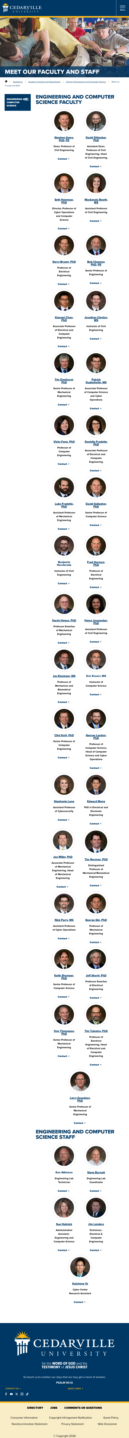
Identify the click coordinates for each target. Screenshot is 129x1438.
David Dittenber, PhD (96, 138)
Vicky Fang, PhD (64, 442)
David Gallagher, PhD (96, 505)
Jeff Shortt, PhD (96, 975)
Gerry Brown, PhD (64, 262)
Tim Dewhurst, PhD (64, 380)
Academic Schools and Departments (44, 81)
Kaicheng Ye (80, 1283)
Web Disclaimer (107, 1424)
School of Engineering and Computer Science (86, 81)
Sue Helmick (64, 1224)
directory (35, 1408)
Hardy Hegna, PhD (64, 620)
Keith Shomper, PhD (64, 976)
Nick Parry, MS (64, 920)
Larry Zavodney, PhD (80, 1099)
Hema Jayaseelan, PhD (96, 621)
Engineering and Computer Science (17, 102)
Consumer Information (24, 1418)
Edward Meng (96, 801)
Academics (18, 81)
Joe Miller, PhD (63, 857)
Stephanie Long (64, 801)
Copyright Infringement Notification (70, 1418)
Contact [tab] (62, 159)
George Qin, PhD (96, 920)
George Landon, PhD (96, 736)
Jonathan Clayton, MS (96, 318)
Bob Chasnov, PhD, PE (96, 263)
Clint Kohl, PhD (64, 735)
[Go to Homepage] (22, 11)
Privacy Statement (72, 1424)
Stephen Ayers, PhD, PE (64, 138)
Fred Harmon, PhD (96, 563)
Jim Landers (96, 1224)
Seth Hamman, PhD (64, 201)
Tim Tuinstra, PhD (96, 1031)
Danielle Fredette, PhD (96, 443)
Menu (122, 8)
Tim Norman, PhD (96, 859)
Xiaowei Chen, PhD (64, 318)
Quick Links (74, 1388)
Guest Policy (111, 1418)
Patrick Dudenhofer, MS (96, 380)
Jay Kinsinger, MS (64, 676)
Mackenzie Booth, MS (96, 201)
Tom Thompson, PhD (64, 1032)
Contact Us (11, 1388)
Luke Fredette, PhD (64, 505)
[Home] (6, 81)
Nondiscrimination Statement (29, 1424)
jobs (53, 1408)
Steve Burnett (96, 1172)
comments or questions (83, 1408)
